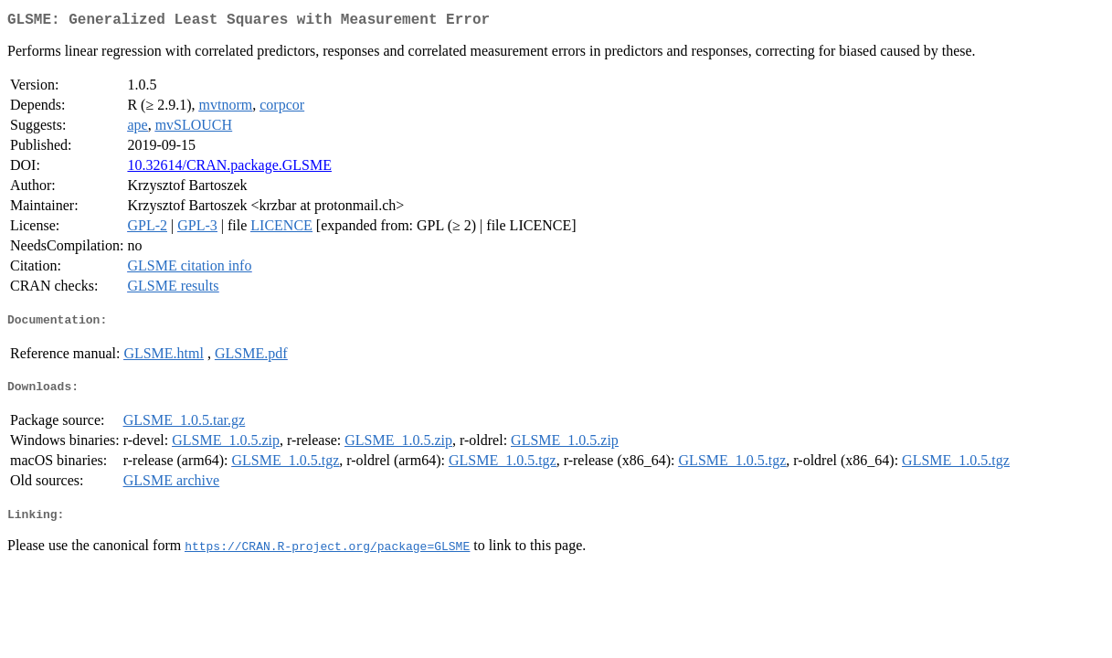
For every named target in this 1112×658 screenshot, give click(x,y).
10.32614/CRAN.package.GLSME (229, 168)
